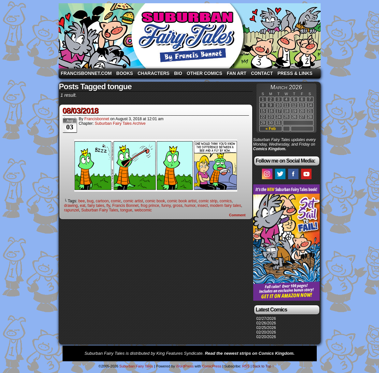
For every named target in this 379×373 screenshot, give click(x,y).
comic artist (133, 201)
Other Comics (204, 73)
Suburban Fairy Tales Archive (120, 123)
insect (202, 205)
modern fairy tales (225, 205)
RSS (246, 366)
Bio (178, 73)
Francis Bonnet (125, 205)
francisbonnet (96, 119)
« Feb (271, 128)
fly (108, 205)
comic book (155, 201)
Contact (262, 73)
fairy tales (96, 205)
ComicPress (211, 366)
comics (226, 201)
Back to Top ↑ (263, 366)
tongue (126, 210)
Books (124, 73)
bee (81, 201)
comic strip (208, 201)
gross (177, 205)
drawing (71, 205)
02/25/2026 (266, 327)
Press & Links (295, 73)
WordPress (185, 366)
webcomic (143, 210)
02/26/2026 (266, 323)
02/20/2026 (266, 332)
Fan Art (236, 73)
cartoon (102, 201)
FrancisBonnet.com (86, 73)
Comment (237, 215)
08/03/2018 (80, 110)
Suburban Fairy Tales (190, 35)
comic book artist (182, 201)
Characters (153, 73)
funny (165, 205)
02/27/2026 (266, 318)
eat (82, 205)
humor (189, 205)
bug (90, 201)
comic (116, 201)
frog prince (150, 205)
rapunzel (71, 210)
